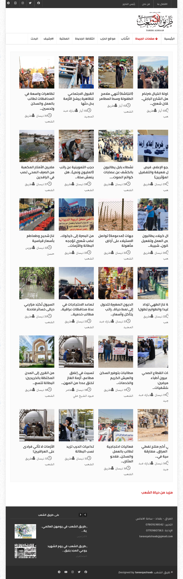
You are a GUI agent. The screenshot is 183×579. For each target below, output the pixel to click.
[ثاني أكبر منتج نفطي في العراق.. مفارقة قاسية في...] (155, 425)
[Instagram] (73, 572)
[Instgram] (23, 3)
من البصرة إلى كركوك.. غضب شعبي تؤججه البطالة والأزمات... (77, 241)
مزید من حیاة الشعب (157, 492)
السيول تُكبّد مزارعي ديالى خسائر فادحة (39, 307)
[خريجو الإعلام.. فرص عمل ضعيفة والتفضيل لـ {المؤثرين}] (155, 146)
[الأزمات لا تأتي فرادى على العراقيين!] (36, 425)
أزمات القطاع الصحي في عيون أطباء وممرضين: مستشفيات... (157, 380)
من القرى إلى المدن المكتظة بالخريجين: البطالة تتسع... (39, 378)
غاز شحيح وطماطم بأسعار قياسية (40, 238)
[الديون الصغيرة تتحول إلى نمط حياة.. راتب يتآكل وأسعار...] (115, 283)
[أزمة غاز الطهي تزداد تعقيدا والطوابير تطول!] (155, 283)
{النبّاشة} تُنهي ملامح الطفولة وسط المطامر (116, 96)
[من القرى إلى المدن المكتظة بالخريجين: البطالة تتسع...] (36, 351)
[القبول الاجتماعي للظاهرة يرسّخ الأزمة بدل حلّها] (76, 72)
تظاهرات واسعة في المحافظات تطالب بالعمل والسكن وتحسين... (39, 101)
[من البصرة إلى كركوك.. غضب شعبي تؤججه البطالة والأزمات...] (76, 214)
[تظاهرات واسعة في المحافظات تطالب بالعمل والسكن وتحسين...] (36, 72)
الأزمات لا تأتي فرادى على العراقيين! (38, 449)
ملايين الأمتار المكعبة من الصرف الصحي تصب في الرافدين (37, 172)
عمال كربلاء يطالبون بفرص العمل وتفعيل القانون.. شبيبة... (157, 241)
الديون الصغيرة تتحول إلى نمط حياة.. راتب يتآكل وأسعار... (116, 309)
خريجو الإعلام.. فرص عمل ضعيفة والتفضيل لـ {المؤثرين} (156, 172)
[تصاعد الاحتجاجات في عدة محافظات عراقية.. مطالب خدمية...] (76, 283)
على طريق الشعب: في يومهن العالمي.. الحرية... (66, 528)
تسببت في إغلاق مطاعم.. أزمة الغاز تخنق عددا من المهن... (77, 378)
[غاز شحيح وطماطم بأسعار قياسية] (36, 214)
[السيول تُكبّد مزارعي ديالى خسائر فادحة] (36, 283)
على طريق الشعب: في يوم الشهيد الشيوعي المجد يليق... (70, 548)
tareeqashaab (144, 572)
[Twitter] (30, 3)
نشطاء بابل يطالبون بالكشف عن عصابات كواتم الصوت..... (118, 172)
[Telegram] (8, 3)
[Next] (81, 515)
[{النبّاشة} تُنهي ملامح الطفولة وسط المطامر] (115, 72)
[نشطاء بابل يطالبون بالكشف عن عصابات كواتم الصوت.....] (115, 146)
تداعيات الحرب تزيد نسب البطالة (80, 449)
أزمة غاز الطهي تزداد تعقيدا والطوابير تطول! (155, 307)
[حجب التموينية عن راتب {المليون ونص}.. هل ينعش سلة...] (76, 146)
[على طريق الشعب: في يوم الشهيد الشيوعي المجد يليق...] (25, 551)
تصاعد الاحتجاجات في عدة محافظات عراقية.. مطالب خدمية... (77, 309)
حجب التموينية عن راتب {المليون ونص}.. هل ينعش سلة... (77, 172)
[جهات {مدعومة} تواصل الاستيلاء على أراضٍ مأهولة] (115, 214)
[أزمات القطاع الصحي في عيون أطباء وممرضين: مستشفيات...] (155, 351)
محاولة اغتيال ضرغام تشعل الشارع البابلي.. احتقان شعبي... (157, 98)
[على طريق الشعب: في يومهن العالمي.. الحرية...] (25, 531)
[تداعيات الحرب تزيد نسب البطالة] (76, 425)
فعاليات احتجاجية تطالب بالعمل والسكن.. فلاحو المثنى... (120, 453)
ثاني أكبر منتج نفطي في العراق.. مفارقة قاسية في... (157, 451)
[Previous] (85, 515)
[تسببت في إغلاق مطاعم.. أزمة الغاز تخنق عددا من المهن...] (76, 351)
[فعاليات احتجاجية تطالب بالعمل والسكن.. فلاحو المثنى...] (115, 425)
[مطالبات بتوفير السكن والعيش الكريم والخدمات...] (115, 351)
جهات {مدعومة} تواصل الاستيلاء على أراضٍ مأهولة (115, 241)
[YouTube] (15, 3)
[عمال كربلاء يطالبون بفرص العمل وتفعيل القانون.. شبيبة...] (155, 214)
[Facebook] (39, 3)
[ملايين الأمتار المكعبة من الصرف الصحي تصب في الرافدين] (36, 146)
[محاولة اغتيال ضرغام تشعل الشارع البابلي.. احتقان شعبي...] (155, 72)
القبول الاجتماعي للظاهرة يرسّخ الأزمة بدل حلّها (78, 98)
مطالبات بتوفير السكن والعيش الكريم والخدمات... (116, 378)
